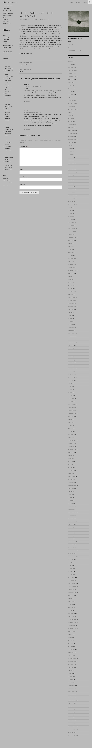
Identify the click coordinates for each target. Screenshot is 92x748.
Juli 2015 (70, 419)
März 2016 (70, 395)
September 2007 (72, 700)
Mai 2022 (70, 181)
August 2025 (71, 79)
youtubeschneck (9, 167)
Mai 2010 (70, 604)
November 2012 (72, 515)
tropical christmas (40, 64)
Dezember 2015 (72, 404)
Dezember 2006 (72, 727)
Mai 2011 (70, 568)
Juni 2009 (70, 637)
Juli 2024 (70, 112)
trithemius (7, 153)
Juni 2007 (70, 709)
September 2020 (72, 237)
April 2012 (70, 536)
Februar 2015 (71, 434)
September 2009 (72, 628)
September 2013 (72, 485)
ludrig (4, 17)
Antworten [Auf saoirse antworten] (29, 129)
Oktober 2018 (71, 303)
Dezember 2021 (72, 196)
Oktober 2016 (71, 375)
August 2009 (71, 631)
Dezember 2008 (72, 655)
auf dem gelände (9, 68)
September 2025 (72, 76)
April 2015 (70, 428)
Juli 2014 (70, 455)
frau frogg (5, 51)
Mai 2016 (70, 389)
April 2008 (70, 679)
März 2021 (70, 219)
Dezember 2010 (72, 583)
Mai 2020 (70, 249)
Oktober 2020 (71, 234)
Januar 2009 (71, 652)
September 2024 (72, 109)
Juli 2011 (70, 562)
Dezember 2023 (72, 130)
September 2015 (72, 413)
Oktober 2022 (71, 169)
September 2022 (72, 172)
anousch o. (7, 61)
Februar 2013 (71, 506)
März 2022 (70, 187)
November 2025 (72, 73)
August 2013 (71, 488)
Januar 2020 (71, 261)
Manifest (78, 2)
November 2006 (72, 730)
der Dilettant (8, 80)
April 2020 (70, 252)
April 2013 (70, 500)
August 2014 (71, 452)
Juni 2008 (70, 673)
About (72, 2)
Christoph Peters (9, 76)
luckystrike (7, 114)
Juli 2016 (70, 383)
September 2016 (72, 377)
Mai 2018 (70, 318)
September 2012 (72, 521)
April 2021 (70, 216)
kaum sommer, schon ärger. (74, 50)
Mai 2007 (70, 712)
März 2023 (70, 157)
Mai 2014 (70, 461)
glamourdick (8, 91)
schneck (36, 19)
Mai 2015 (70, 425)
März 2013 (70, 503)
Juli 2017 (70, 348)
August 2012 (71, 524)
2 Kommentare (45, 19)
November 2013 (72, 479)
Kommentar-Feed (7, 183)
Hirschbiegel (8, 95)
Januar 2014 (71, 473)
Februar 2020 (71, 258)
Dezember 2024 (72, 100)
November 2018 (72, 300)
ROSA (40, 70)
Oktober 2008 (71, 661)
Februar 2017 (71, 363)
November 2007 (72, 694)
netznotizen (8, 131)
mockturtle (8, 123)
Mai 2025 (70, 85)
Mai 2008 (70, 676)
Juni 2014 (70, 458)
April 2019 (70, 285)
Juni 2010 (70, 601)
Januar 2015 (71, 437)
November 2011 (72, 551)
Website (22, 184)
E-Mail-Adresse (24, 177)
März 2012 (70, 539)
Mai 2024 (70, 118)
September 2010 (72, 592)
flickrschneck (8, 165)
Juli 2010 (70, 598)
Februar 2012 (71, 542)
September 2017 (72, 342)
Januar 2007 (71, 724)
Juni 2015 (70, 422)
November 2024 (72, 103)
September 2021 (72, 204)
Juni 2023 (70, 148)
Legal (85, 2)
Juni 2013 (70, 494)
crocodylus (8, 78)
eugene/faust (8, 87)
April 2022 (70, 184)
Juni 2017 (70, 351)
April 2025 (70, 88)
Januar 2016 (71, 401)
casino (6, 74)
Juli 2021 (70, 207)
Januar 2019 (71, 294)
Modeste (7, 125)
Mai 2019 (70, 282)
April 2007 (70, 715)
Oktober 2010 (71, 589)
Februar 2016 (71, 398)
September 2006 (72, 735)
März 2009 (70, 646)
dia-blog (7, 82)
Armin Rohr (8, 64)
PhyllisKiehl (8, 142)
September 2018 (72, 306)
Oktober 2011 (71, 553)
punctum (7, 144)
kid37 (6, 102)
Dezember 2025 (72, 70)
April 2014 (70, 464)
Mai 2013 (70, 497)
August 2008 (71, 667)
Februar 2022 (71, 190)
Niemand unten (6, 8)
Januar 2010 (71, 616)
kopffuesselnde (9, 106)
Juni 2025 (70, 82)
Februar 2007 (71, 721)
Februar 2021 (71, 222)
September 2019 (72, 270)
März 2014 (70, 467)
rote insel (7, 148)
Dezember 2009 (72, 619)
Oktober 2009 (71, 625)
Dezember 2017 (72, 333)
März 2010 (70, 610)
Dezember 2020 (72, 228)
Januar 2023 (71, 160)
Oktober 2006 (71, 732)
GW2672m (5, 19)
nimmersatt (8, 133)
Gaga (6, 89)
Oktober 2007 (71, 697)
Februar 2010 (71, 613)
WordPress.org (6, 185)
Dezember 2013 (72, 476)
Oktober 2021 (71, 201)
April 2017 (70, 357)
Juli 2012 (70, 527)
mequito (7, 120)
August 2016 (71, 380)
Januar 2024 (71, 127)
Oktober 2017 (71, 339)
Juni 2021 (70, 210)
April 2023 (70, 154)
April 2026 (70, 61)
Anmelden (5, 178)
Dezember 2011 (72, 548)
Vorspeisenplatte (9, 157)
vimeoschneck (8, 169)
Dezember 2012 (72, 512)
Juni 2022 (70, 178)
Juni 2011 (70, 565)
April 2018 (70, 321)
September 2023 (72, 139)
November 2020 (72, 231)
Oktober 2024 (71, 106)
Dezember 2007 (72, 691)
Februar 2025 (71, 94)
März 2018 (70, 324)
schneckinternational (10, 2)
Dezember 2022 (72, 163)
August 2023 (71, 142)
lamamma (7, 112)
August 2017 (71, 345)
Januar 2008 (71, 688)
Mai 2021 (70, 213)
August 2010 (71, 595)
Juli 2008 (70, 670)
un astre (7, 155)
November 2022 (72, 166)
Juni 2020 (70, 246)
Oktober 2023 (71, 136)
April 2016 (70, 392)
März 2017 (70, 360)
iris (6, 97)
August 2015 (71, 416)
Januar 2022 (71, 193)
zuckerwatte (8, 161)
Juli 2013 (70, 491)
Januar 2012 (71, 545)
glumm (7, 93)
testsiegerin (8, 150)
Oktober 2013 (71, 482)
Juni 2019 (70, 279)
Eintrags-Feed (6, 180)
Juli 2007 (70, 706)
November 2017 (72, 336)
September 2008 (72, 664)
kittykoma (7, 104)
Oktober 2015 (71, 410)
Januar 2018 (71, 330)
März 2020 (70, 255)
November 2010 (72, 586)
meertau (7, 116)
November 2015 (72, 407)
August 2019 (71, 273)
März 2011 (70, 574)
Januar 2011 (71, 580)
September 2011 (72, 557)
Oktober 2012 (71, 518)
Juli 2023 (70, 145)
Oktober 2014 (71, 446)
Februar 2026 (71, 67)
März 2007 (70, 718)
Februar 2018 (71, 327)
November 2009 (72, 622)
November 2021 (72, 198)
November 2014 (72, 443)
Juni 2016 (70, 386)
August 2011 (71, 559)
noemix (7, 138)
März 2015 (70, 431)
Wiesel (7, 159)
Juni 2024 (70, 115)
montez (7, 127)
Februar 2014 (71, 470)
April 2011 (70, 571)
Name (21, 169)
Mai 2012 (70, 533)
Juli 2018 (70, 312)
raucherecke (8, 146)
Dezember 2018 (72, 297)
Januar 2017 (71, 366)
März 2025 (70, 91)
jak (5, 100)
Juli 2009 (70, 634)
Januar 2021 (71, 225)
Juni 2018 (70, 315)
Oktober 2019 (71, 267)
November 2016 (72, 371)
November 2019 (72, 264)
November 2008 (72, 658)
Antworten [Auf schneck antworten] (29, 101)
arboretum (7, 66)
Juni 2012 (70, 530)
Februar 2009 (71, 649)
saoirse (26, 110)
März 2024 (70, 121)
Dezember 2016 (72, 369)
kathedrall (70, 44)
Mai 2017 (70, 354)
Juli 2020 (70, 243)
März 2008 (70, 682)
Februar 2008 (71, 685)
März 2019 (70, 288)
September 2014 (72, 449)
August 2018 (71, 309)
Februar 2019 (71, 291)
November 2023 (72, 133)
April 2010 (70, 607)
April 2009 (70, 643)
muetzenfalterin (9, 129)
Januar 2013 (71, 509)
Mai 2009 (70, 640)
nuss (6, 140)
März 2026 (70, 64)
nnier (6, 135)
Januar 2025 (71, 97)
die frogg (7, 85)
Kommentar (23, 146)
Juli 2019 (70, 276)
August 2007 (71, 703)
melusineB (7, 118)
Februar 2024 (71, 124)
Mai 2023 (70, 151)
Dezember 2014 (72, 440)
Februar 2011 (71, 577)
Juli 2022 (70, 175)
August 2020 (71, 240)
